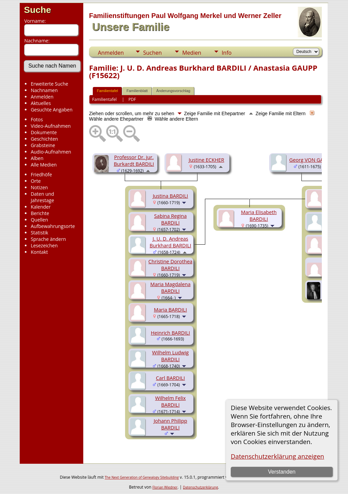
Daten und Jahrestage (42, 197)
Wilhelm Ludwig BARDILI (170, 356)
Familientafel (107, 91)
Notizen (39, 187)
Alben (37, 158)
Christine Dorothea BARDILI (171, 264)
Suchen (152, 52)
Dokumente (44, 132)
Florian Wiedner (164, 487)
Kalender (40, 207)
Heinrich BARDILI (170, 332)
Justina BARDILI (170, 195)
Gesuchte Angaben (51, 109)
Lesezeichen (44, 245)
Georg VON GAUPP (311, 159)
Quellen (39, 219)
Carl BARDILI (170, 377)
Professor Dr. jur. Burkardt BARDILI (134, 160)
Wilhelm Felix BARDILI (170, 401)
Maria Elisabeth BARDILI (259, 215)
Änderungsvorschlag (173, 91)
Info (226, 52)
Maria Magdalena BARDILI (170, 287)
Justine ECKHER (206, 159)
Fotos (37, 119)
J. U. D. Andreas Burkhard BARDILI (170, 242)
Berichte (40, 213)
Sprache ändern (48, 239)
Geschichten (44, 139)
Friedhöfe (41, 174)
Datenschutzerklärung (200, 487)
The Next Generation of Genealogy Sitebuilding (142, 477)
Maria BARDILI (170, 309)
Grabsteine (43, 145)
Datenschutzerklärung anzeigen (277, 456)
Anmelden (42, 96)
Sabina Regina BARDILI (170, 219)
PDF (132, 99)
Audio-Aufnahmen (51, 151)
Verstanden (282, 472)
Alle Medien (43, 164)
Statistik (39, 232)
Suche (37, 10)
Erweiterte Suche (49, 84)
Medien (191, 52)
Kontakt (39, 252)
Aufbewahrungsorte (53, 226)
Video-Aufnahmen (51, 126)
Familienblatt (136, 91)
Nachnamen (44, 90)
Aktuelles (41, 103)
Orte (35, 181)
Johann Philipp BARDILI (170, 424)
